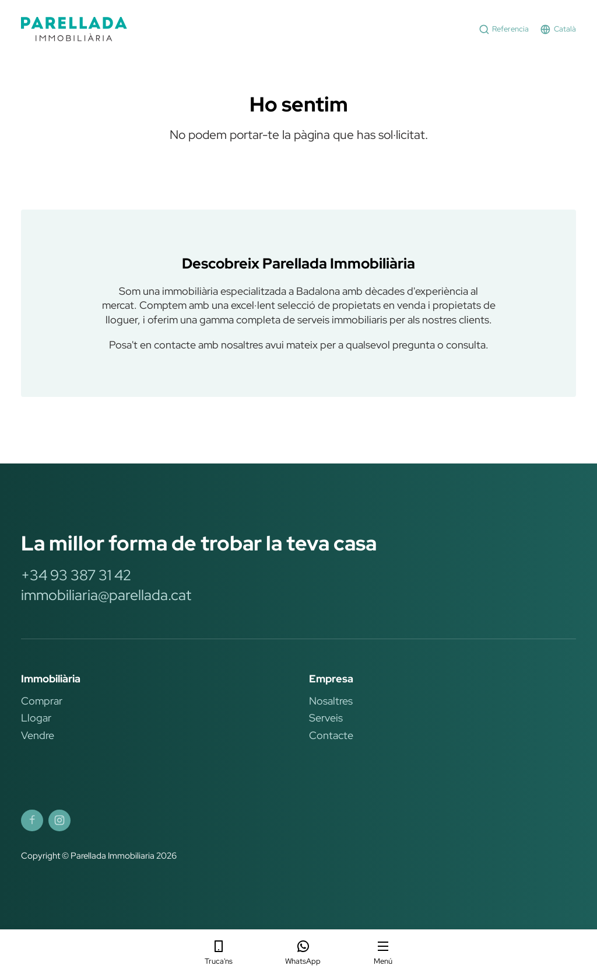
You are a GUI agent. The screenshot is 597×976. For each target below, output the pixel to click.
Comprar (41, 700)
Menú (383, 952)
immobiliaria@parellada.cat (106, 594)
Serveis (326, 717)
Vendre (37, 735)
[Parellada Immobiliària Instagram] (59, 821)
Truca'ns (219, 952)
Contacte (331, 735)
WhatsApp (303, 952)
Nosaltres (331, 700)
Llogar (36, 717)
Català (558, 29)
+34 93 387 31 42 (76, 575)
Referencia (504, 29)
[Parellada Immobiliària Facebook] (32, 821)
